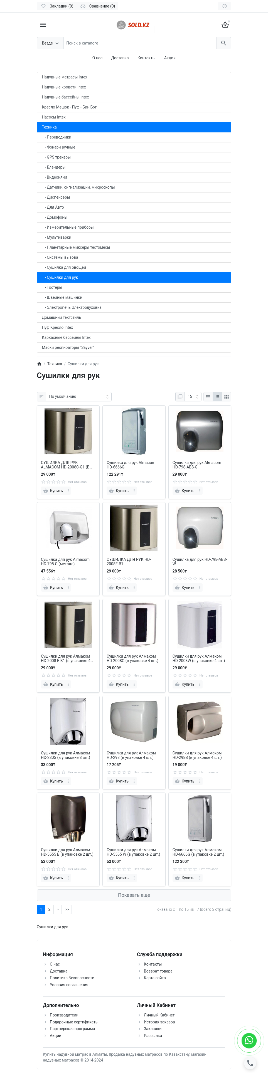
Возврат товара (158, 971)
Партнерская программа (72, 1028)
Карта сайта (155, 978)
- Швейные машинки (62, 297)
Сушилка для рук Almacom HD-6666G (131, 465)
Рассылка (153, 1035)
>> (66, 909)
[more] (68, 491)
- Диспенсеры (56, 197)
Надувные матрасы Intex (64, 77)
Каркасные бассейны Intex (66, 337)
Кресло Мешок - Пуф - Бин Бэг (69, 107)
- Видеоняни (54, 177)
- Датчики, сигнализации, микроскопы (78, 187)
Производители (64, 1015)
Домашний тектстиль (61, 317)
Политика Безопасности (72, 978)
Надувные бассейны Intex (65, 97)
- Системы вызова (60, 257)
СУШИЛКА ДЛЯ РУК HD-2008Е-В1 (129, 561)
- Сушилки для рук (60, 277)
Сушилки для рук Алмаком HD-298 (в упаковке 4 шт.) (131, 755)
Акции (170, 58)
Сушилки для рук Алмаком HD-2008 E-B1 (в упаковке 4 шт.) (65, 658)
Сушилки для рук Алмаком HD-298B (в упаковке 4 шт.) (197, 755)
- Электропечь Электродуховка (72, 307)
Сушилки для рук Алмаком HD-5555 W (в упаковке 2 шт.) (133, 852)
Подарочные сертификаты (74, 1022)
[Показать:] (193, 396)
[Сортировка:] (79, 396)
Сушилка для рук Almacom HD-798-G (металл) (65, 561)
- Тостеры (52, 287)
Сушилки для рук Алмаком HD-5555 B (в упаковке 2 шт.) (67, 852)
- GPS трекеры (56, 157)
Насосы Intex (54, 117)
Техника (49, 127)
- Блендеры (54, 167)
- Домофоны (55, 217)
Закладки (152, 1028)
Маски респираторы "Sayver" (68, 347)
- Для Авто (53, 207)
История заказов (159, 1022)
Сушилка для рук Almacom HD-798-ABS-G (197, 465)
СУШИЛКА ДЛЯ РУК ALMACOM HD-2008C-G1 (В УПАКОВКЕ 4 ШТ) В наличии (66, 465)
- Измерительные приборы (68, 227)
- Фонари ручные (58, 147)
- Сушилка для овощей (64, 267)
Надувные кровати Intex (64, 87)
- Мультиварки (57, 237)
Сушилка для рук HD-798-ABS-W (200, 561)
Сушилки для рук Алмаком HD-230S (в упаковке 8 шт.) (65, 755)
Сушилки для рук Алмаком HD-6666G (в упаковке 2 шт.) (198, 852)
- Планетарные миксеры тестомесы (76, 247)
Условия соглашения (69, 985)
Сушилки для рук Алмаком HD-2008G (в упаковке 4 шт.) (132, 658)
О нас (97, 58)
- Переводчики (57, 137)
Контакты (146, 58)
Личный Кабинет (159, 1015)
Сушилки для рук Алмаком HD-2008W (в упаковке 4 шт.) (199, 658)
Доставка (120, 58)
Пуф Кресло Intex (57, 327)
